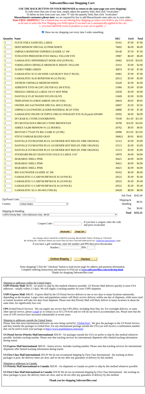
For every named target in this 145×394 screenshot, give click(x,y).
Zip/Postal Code (10, 199)
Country (6, 203)
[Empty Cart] (79, 231)
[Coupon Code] (68, 223)
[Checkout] (85, 259)
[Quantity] (8, 42)
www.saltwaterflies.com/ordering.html (102, 269)
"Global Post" (83, 323)
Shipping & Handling (13, 211)
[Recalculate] (65, 231)
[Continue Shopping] (60, 259)
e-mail (36, 311)
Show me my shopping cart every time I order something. (73, 32)
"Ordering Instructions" (105, 240)
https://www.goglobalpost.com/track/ (64, 329)
